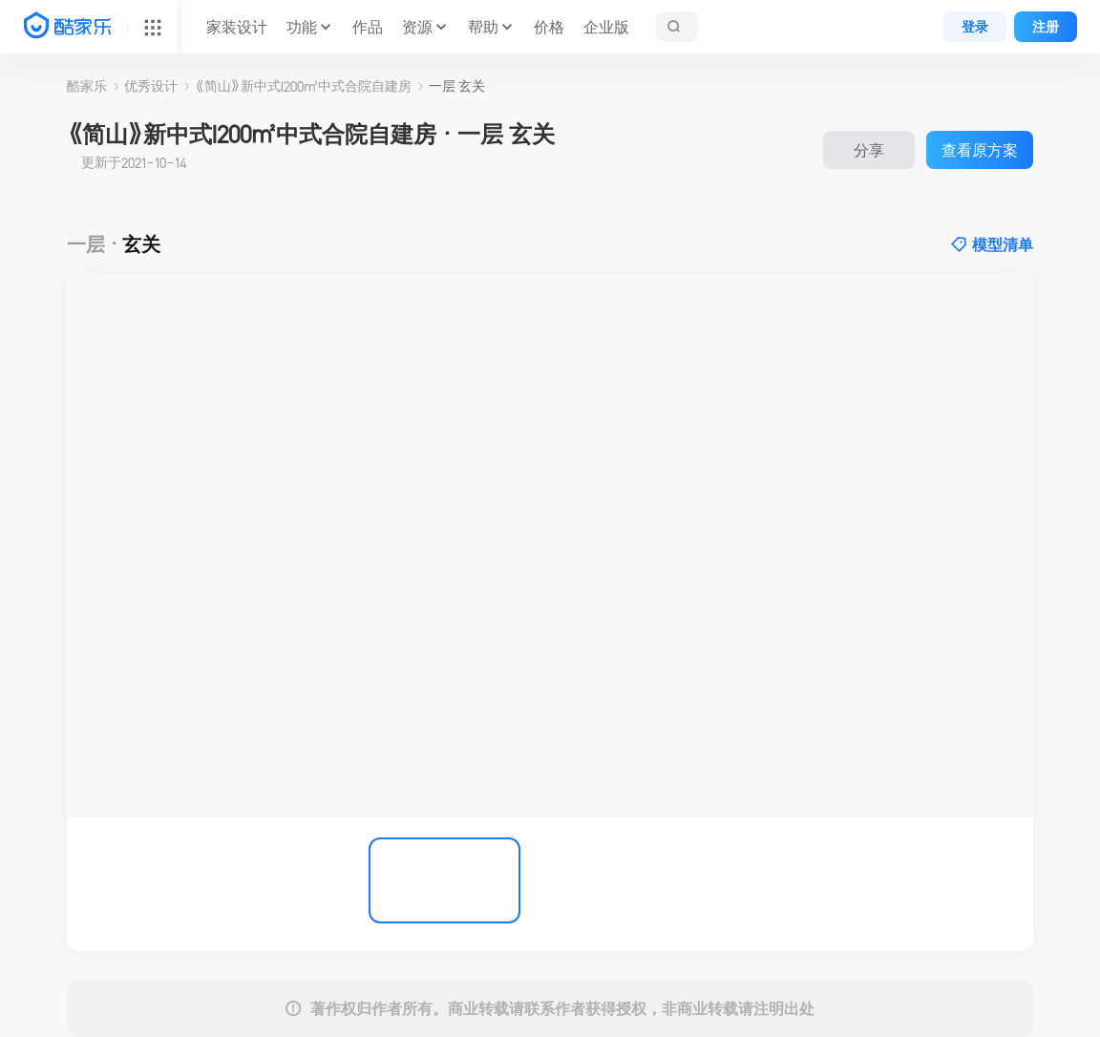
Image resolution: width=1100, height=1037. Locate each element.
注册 (1045, 26)
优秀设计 (151, 85)
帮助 (483, 26)
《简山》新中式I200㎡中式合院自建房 (303, 85)
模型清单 (992, 244)
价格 (549, 26)
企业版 (606, 26)
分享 (869, 149)
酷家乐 (87, 85)
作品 (367, 26)
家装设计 (236, 26)
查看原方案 (979, 149)
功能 (301, 26)
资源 (417, 26)
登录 (975, 26)
